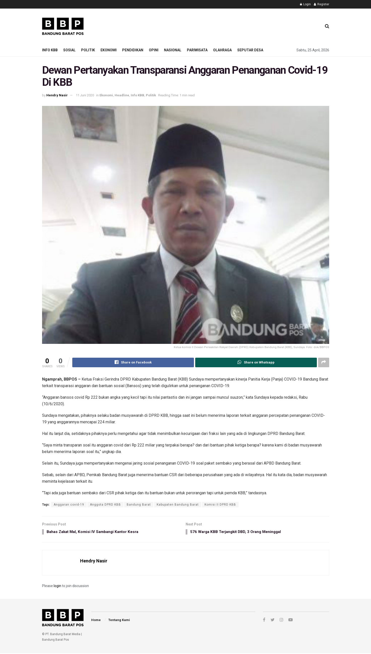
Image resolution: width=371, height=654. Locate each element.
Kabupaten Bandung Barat (178, 504)
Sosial (69, 50)
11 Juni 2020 (85, 95)
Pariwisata (197, 50)
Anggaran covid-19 (69, 504)
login (57, 586)
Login (305, 4)
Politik (88, 50)
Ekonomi (108, 50)
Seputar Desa (250, 50)
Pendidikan (132, 50)
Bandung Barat (139, 504)
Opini (153, 50)
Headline (122, 95)
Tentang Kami (119, 621)
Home (96, 621)
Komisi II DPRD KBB (220, 504)
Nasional (172, 50)
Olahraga (222, 50)
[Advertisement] (226, 25)
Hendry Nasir (57, 95)
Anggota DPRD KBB (105, 504)
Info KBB (50, 50)
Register (321, 4)
